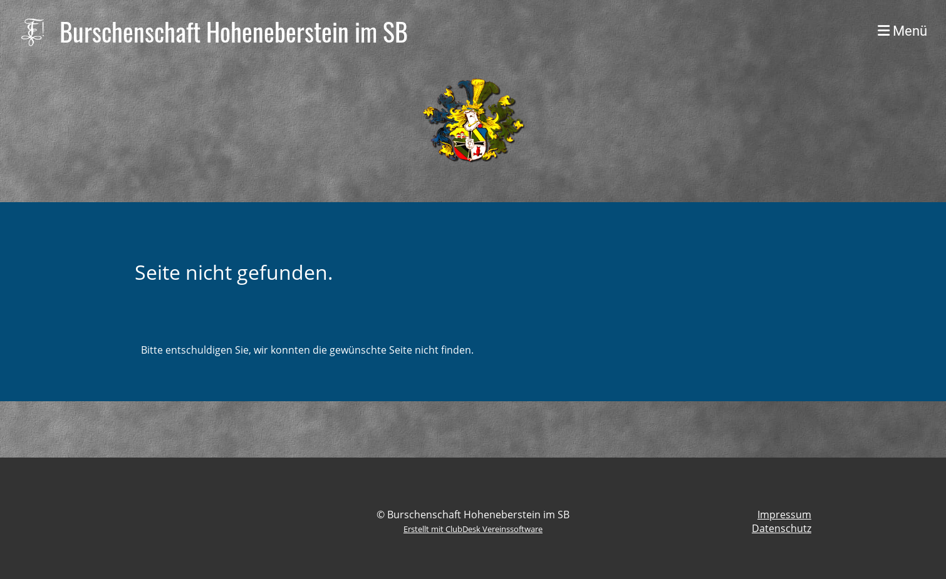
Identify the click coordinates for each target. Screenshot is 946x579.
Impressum (784, 514)
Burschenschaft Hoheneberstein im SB (234, 31)
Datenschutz (781, 528)
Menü (902, 31)
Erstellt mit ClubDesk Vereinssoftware (473, 529)
